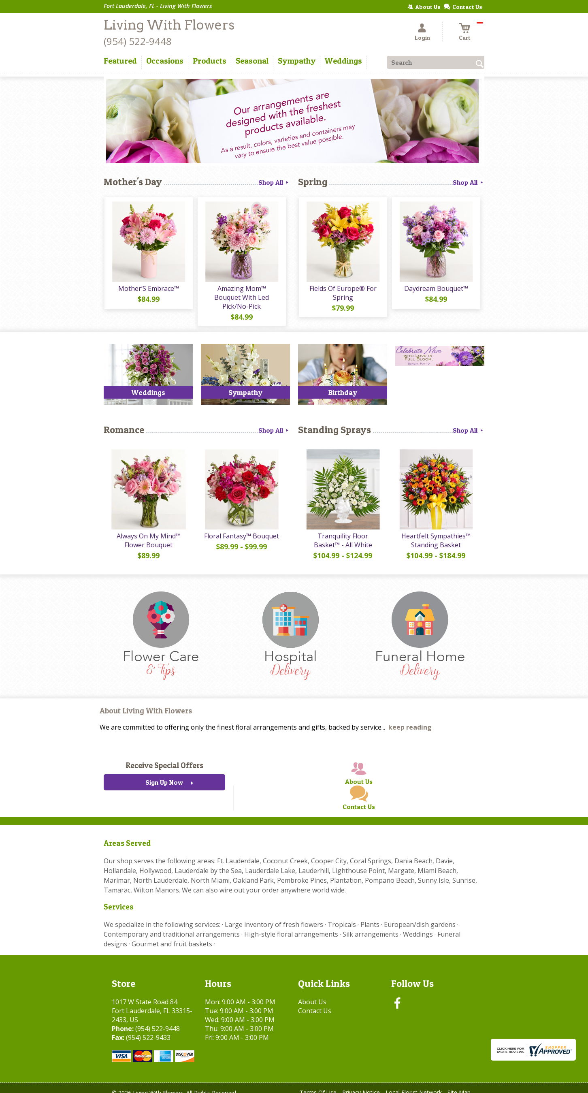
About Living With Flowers (146, 703)
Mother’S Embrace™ (148, 288)
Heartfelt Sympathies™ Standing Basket (436, 533)
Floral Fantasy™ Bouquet (241, 528)
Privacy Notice (361, 1085)
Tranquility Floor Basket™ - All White (342, 533)
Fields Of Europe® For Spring (342, 293)
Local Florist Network (414, 1085)
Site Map (459, 1085)
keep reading (410, 719)
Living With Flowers (169, 25)
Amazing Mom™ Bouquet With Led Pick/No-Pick (241, 293)
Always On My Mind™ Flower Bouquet (148, 533)
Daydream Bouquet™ (436, 288)
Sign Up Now (164, 775)
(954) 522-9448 (138, 41)
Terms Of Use (318, 1085)
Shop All (274, 182)
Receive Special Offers (164, 758)
